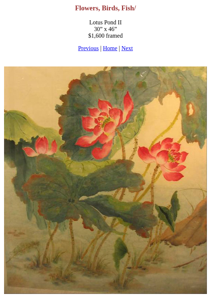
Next (127, 48)
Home (110, 48)
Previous (88, 48)
